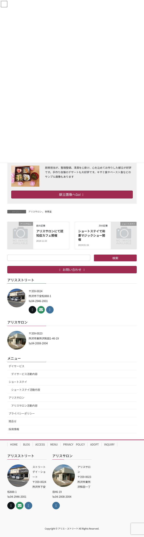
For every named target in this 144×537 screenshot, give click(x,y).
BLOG (26, 444)
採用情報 (14, 429)
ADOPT (94, 444)
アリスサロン (35, 211)
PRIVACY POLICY (74, 444)
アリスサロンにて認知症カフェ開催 (49, 233)
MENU (54, 444)
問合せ (12, 421)
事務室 (48, 211)
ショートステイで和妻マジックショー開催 (91, 235)
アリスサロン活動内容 (24, 405)
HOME (14, 444)
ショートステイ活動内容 (25, 389)
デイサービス (16, 366)
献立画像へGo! (72, 194)
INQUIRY (109, 444)
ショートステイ (18, 382)
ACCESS (40, 444)
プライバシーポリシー (22, 413)
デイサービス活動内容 (24, 374)
